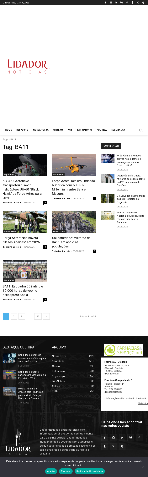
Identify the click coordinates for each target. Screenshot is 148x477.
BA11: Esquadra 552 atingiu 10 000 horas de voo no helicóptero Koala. (23, 290)
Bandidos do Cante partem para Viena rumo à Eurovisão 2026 (32, 375)
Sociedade (58, 174)
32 (38, 316)
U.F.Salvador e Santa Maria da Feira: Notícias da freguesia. (131, 199)
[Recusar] (143, 467)
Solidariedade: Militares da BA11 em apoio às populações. (71, 242)
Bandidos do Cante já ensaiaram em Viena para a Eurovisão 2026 (32, 358)
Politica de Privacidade (90, 471)
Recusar (66, 471)
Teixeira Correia (12, 202)
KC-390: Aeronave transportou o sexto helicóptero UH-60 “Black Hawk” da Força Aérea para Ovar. (22, 189)
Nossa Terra (10, 231)
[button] (140, 129)
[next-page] (46, 316)
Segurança (9, 174)
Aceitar (51, 471)
